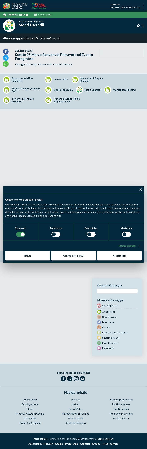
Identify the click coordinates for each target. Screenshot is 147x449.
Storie (30, 409)
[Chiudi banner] (140, 189)
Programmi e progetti (121, 413)
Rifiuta (27, 255)
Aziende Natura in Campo (75, 413)
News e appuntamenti (20, 38)
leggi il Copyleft (105, 439)
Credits (96, 444)
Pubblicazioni (121, 409)
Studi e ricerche (121, 418)
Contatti (85, 444)
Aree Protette (30, 399)
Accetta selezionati (73, 255)
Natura (75, 404)
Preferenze (71, 444)
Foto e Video (75, 409)
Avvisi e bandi (75, 418)
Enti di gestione (30, 404)
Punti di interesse (121, 404)
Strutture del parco (76, 423)
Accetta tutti (119, 255)
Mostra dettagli (127, 246)
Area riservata (110, 444)
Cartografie (30, 418)
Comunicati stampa (30, 423)
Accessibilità (35, 444)
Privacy (49, 444)
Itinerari (75, 399)
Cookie (59, 444)
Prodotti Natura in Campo (30, 413)
